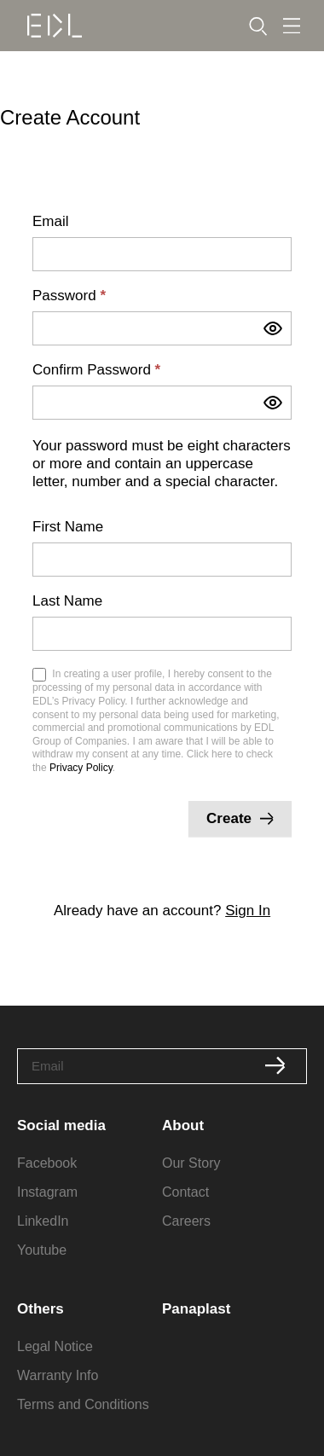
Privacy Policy (81, 768)
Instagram (47, 1192)
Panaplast (196, 1309)
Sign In (247, 910)
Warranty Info (57, 1375)
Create (240, 818)
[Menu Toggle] (291, 26)
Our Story (191, 1163)
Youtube (42, 1250)
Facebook (47, 1163)
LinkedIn (43, 1221)
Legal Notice (55, 1346)
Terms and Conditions (83, 1404)
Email (50, 221)
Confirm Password (96, 370)
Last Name (67, 601)
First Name (67, 527)
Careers (186, 1221)
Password (69, 296)
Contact (185, 1192)
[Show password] (273, 328)
